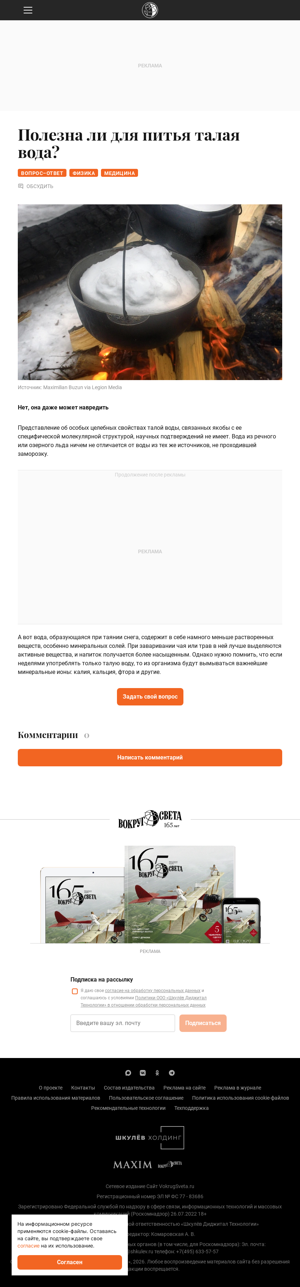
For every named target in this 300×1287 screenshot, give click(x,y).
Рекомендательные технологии (128, 1108)
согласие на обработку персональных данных (152, 990)
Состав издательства (129, 1088)
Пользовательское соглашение (146, 1098)
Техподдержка (191, 1108)
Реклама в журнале (237, 1088)
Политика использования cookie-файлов (240, 1098)
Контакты (83, 1088)
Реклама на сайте (184, 1088)
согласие (28, 1245)
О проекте (50, 1088)
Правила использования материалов (55, 1098)
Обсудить (35, 186)
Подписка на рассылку (101, 979)
